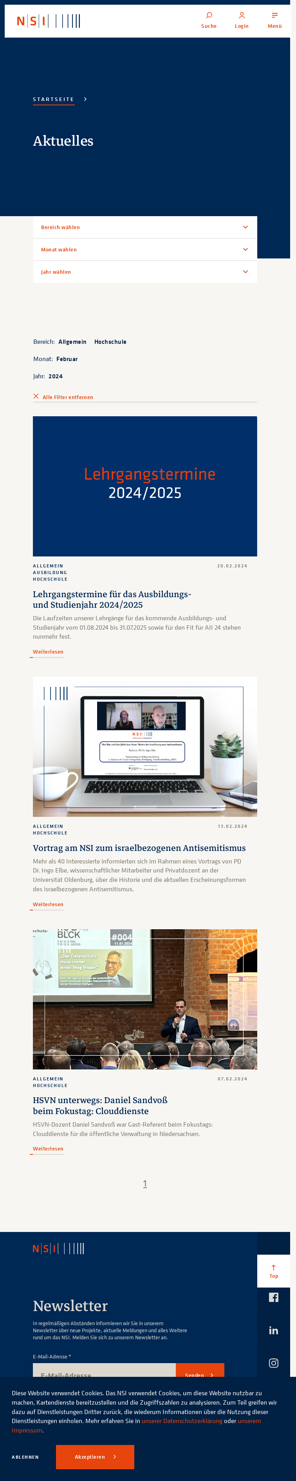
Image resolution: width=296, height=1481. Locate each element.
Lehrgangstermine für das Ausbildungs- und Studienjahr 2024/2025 (112, 599)
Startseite (54, 99)
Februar (67, 358)
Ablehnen (25, 1457)
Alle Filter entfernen (68, 397)
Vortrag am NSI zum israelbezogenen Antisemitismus (139, 848)
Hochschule (110, 341)
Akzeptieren (90, 1457)
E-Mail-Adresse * (52, 1356)
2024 (56, 376)
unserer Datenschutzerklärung (182, 1420)
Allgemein (72, 341)
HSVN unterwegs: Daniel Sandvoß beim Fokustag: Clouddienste (100, 1105)
